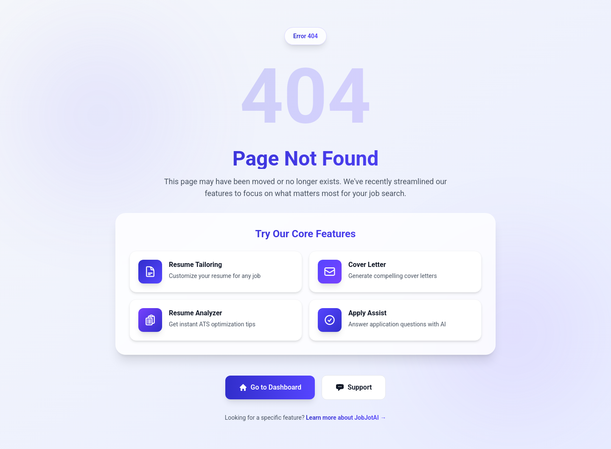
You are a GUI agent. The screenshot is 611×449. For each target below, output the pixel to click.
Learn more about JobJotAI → (346, 417)
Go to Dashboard (270, 387)
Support (354, 387)
